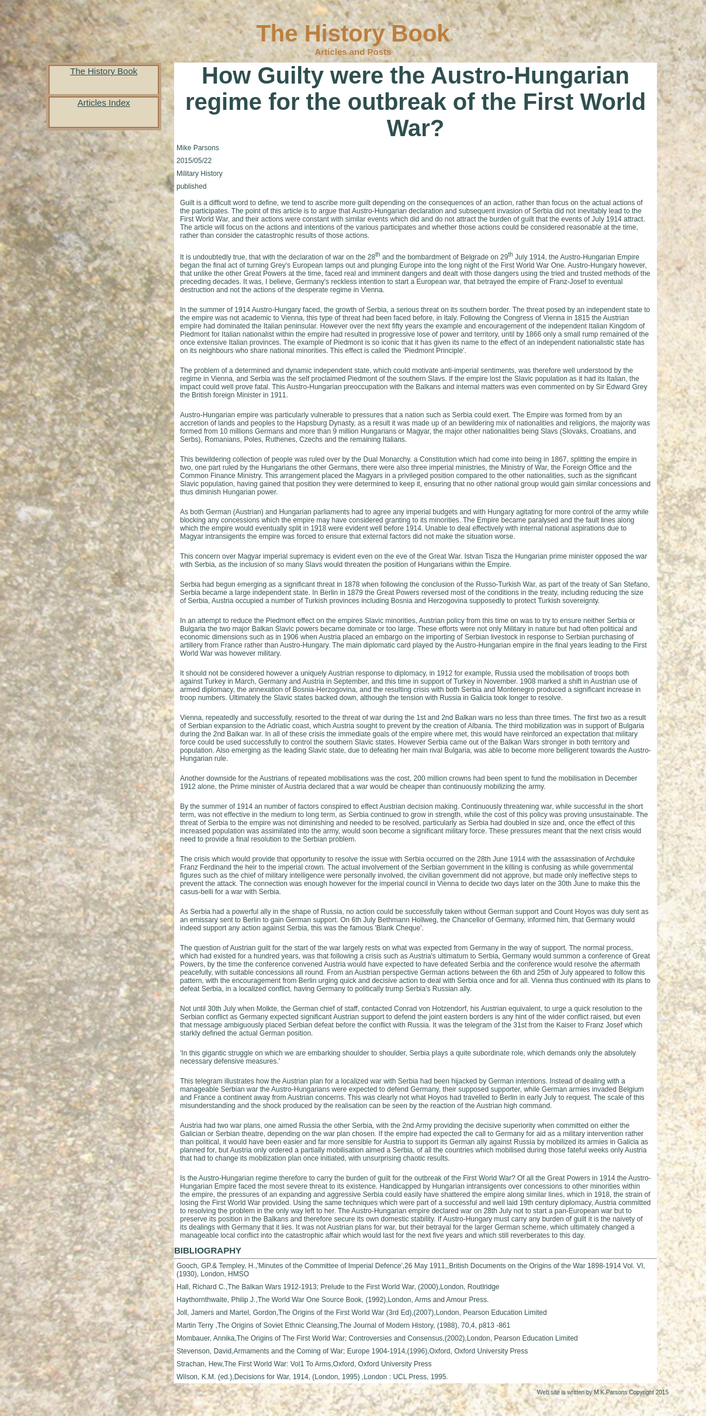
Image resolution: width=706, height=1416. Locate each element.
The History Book (103, 71)
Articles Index (103, 103)
